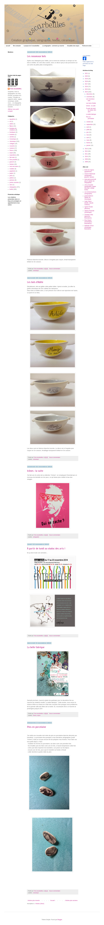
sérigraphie (36, 537)
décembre (89, 94)
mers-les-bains (14, 166)
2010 (86, 156)
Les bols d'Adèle (35, 282)
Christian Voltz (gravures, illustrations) (88, 216)
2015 (86, 89)
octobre (88, 122)
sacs (11, 184)
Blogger (59, 919)
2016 (86, 86)
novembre (89, 96)
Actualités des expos (73, 46)
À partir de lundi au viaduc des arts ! (46, 548)
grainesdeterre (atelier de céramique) (88, 197)
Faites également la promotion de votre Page (88, 63)
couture (12, 148)
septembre (89, 124)
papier (11, 173)
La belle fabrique (35, 647)
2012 (86, 151)
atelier (11, 124)
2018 (86, 81)
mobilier (12, 169)
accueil (8, 46)
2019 (86, 78)
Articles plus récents (34, 900)
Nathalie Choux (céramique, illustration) (89, 227)
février (88, 142)
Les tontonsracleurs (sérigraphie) (90, 192)
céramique (36, 270)
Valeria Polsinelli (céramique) (89, 211)
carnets (12, 137)
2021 (86, 73)
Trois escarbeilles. (16, 89)
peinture (12, 180)
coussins (12, 146)
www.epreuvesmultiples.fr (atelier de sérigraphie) (90, 181)
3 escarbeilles (86, 55)
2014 (86, 92)
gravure (12, 162)
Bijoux (11, 126)
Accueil (52, 900)
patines (12, 178)
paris (11, 175)
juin (87, 132)
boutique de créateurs (13, 129)
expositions (13, 155)
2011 (86, 154)
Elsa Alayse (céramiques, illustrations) (88, 221)
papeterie (12, 171)
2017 (86, 84)
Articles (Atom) (39, 903)
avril (87, 137)
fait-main (12, 157)
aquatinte (12, 119)
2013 (86, 148)
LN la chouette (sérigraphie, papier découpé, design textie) (90, 187)
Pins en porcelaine (36, 726)
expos (38, 715)
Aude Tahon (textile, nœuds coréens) (88, 203)
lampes (12, 164)
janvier (88, 145)
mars (88, 140)
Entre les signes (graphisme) (89, 170)
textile (11, 189)
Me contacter (17, 46)
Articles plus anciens (71, 900)
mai (87, 135)
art (10, 121)
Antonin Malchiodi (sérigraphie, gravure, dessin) (89, 175)
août (87, 127)
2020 (86, 76)
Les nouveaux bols (36, 56)
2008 (86, 162)
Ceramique (13, 139)
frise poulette (13, 159)
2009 (86, 159)
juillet (88, 129)
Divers (35, 715)
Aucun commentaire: (55, 268)
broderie (12, 134)
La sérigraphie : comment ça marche (53, 46)
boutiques (12, 132)
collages (12, 143)
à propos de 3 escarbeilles (31, 46)
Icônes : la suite (35, 470)
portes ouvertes (14, 182)
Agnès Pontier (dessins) (88, 207)
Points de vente (86, 46)
